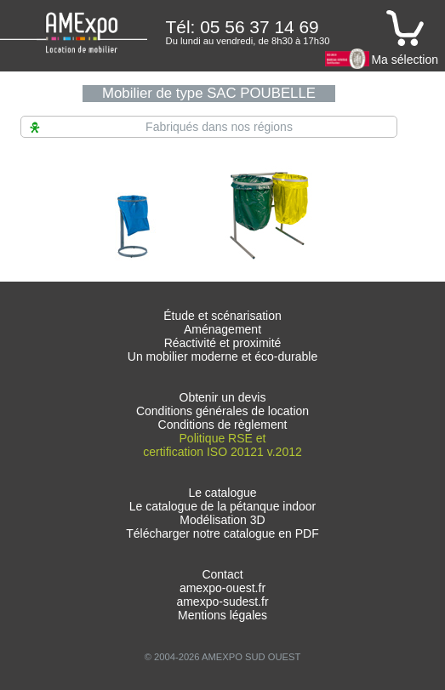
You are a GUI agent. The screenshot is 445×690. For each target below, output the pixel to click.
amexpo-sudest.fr (222, 601)
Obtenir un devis (223, 397)
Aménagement (222, 329)
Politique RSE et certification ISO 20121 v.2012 (222, 445)
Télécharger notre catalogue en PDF (222, 533)
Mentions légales (222, 615)
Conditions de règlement (223, 424)
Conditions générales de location (222, 411)
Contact (222, 574)
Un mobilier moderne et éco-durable (222, 356)
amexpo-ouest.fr (222, 588)
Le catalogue (222, 492)
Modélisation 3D (222, 520)
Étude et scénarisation (222, 315)
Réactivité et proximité (223, 343)
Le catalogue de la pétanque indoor (223, 506)
